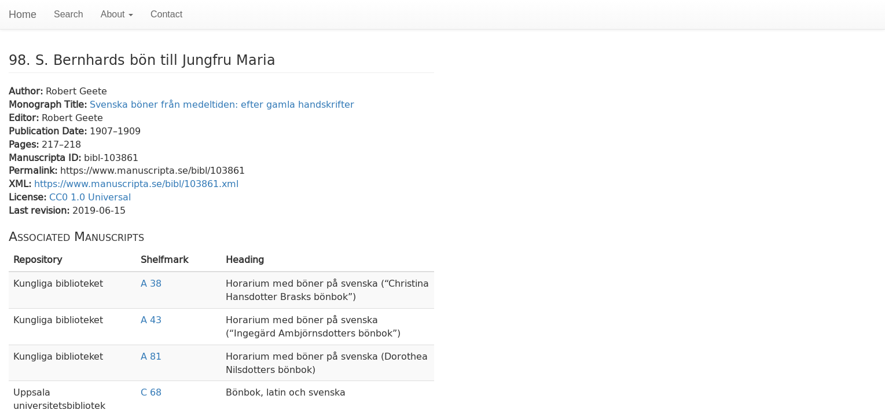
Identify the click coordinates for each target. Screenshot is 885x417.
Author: (27, 90)
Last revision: (40, 210)
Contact (166, 14)
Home (22, 14)
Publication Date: (49, 130)
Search (68, 14)
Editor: (25, 117)
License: (29, 196)
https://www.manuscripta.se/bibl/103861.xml (136, 183)
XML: (21, 183)
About (117, 14)
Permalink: (34, 170)
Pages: (25, 144)
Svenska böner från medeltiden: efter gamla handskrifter (222, 104)
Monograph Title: (49, 104)
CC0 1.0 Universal (90, 196)
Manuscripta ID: (46, 157)
